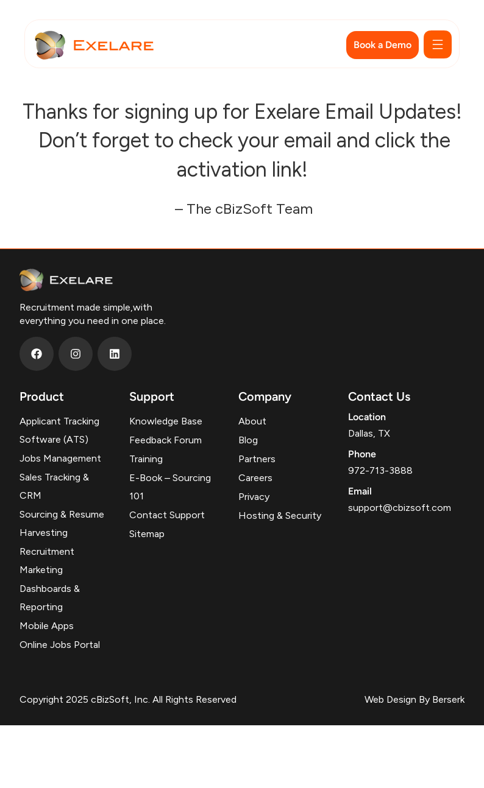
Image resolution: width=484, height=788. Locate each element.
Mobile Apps (47, 625)
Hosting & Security (279, 515)
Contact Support (167, 515)
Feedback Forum (165, 440)
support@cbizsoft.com (399, 507)
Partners (257, 459)
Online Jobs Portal (60, 644)
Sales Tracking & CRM (54, 486)
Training (146, 459)
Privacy (253, 496)
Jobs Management (60, 458)
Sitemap (147, 534)
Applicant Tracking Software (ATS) (59, 430)
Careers (255, 478)
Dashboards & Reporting (50, 598)
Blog (248, 440)
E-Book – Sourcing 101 (170, 487)
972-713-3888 (380, 470)
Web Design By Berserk (414, 699)
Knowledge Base (165, 421)
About (252, 421)
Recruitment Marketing (47, 560)
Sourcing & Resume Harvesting (62, 523)
